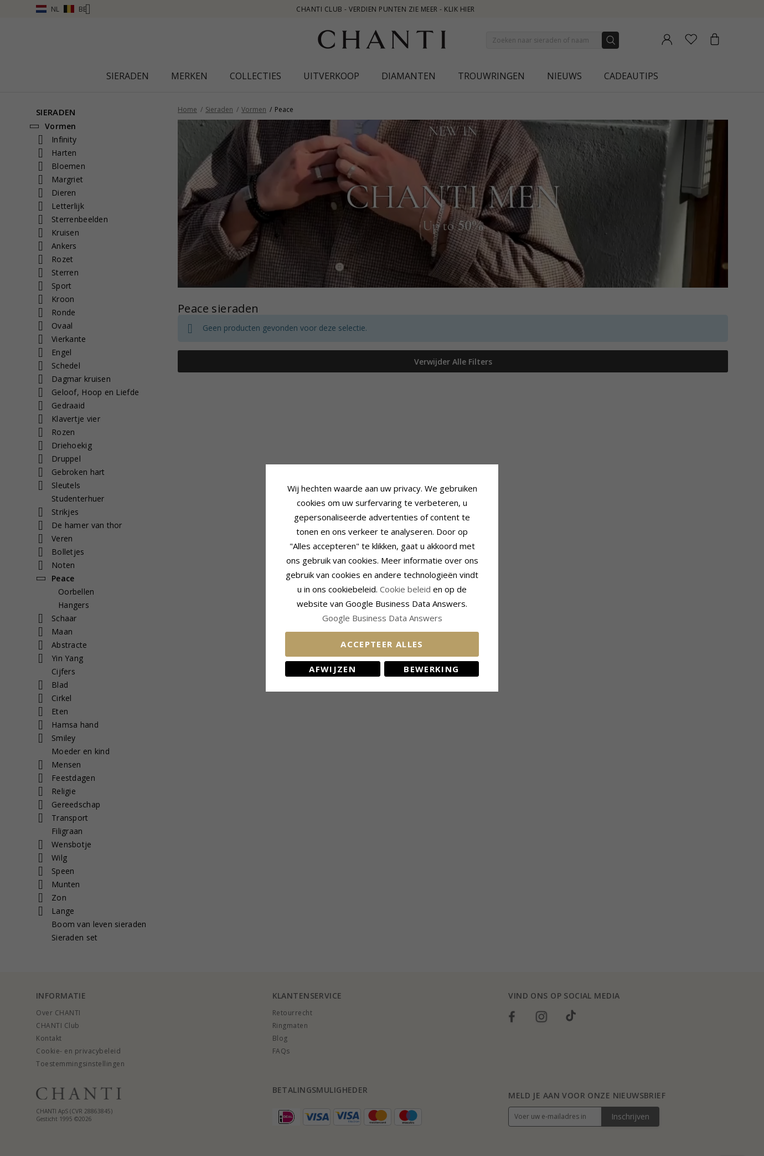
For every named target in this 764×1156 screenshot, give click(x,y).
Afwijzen (332, 668)
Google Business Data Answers (382, 617)
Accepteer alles (381, 643)
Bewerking (431, 668)
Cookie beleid (406, 589)
